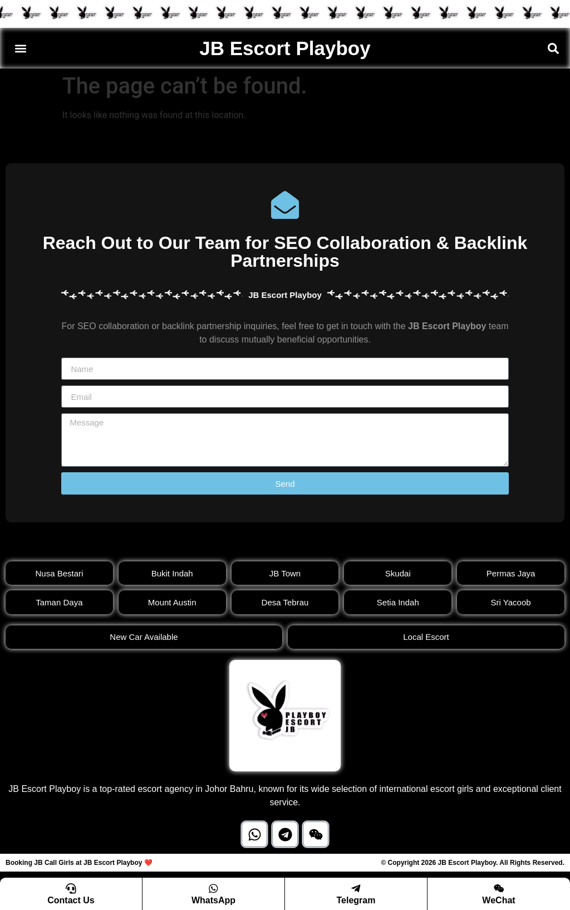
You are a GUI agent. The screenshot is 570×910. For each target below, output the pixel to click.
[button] (20, 48)
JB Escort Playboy (284, 48)
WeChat (498, 900)
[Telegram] (356, 888)
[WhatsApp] (213, 888)
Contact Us (70, 900)
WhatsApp (213, 900)
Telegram (356, 900)
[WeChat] (498, 888)
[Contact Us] (71, 888)
